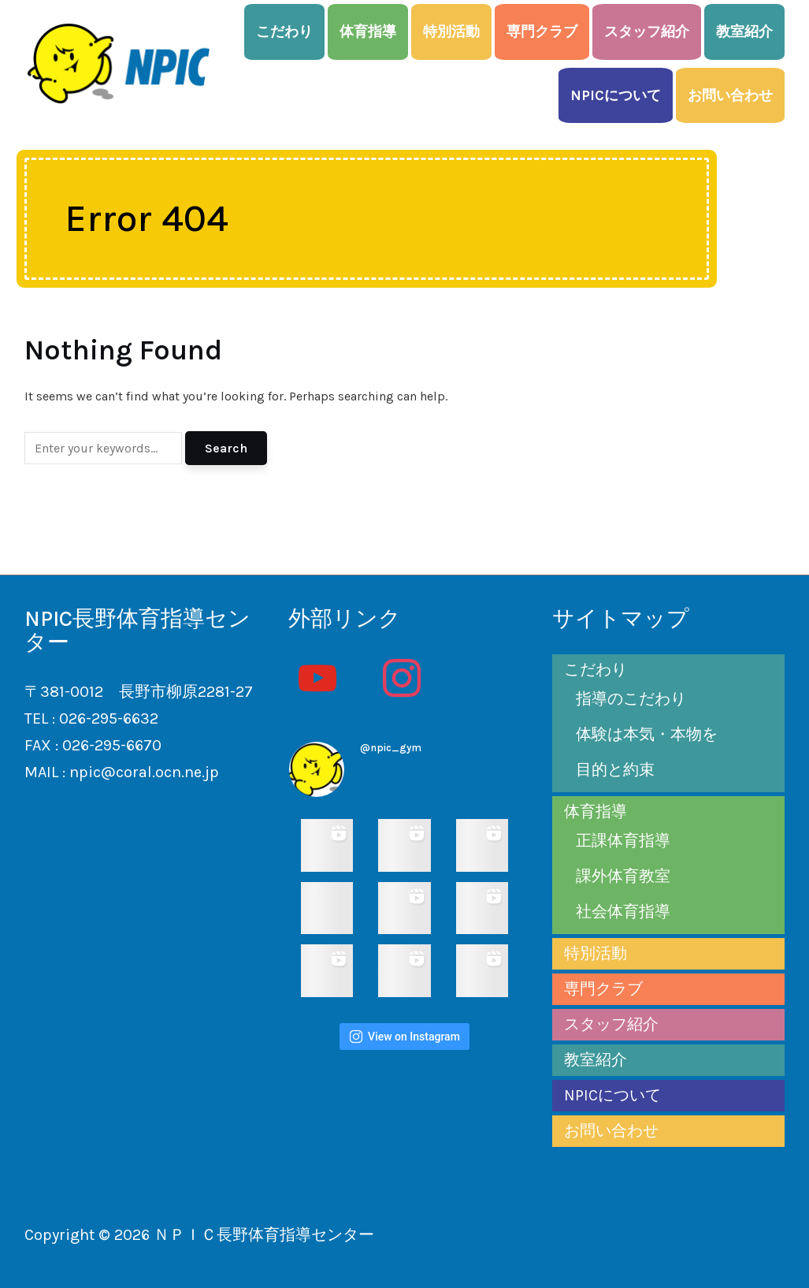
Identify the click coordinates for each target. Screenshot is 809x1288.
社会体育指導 (623, 912)
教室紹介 (744, 31)
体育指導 (368, 31)
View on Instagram (404, 1036)
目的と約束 (615, 770)
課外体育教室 (623, 876)
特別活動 (451, 31)
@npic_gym (390, 748)
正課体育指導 (623, 841)
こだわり (284, 31)
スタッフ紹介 (646, 31)
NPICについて (615, 95)
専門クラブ (542, 31)
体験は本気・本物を (647, 734)
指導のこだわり (631, 699)
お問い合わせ (730, 95)
